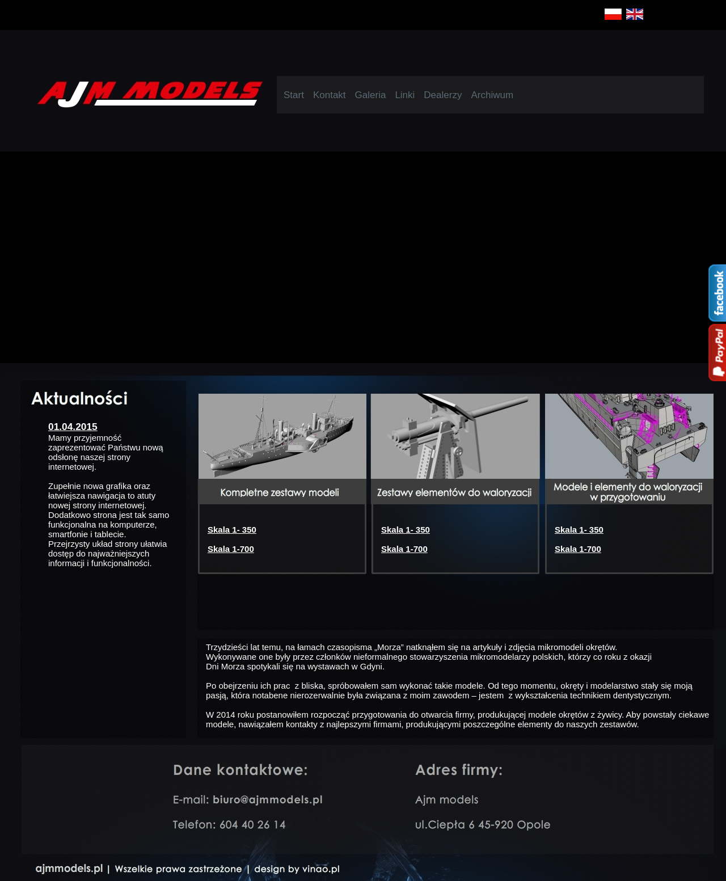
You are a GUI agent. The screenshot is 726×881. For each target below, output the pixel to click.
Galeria (370, 95)
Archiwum (492, 95)
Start (294, 95)
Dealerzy (443, 95)
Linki (405, 95)
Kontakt (329, 95)
